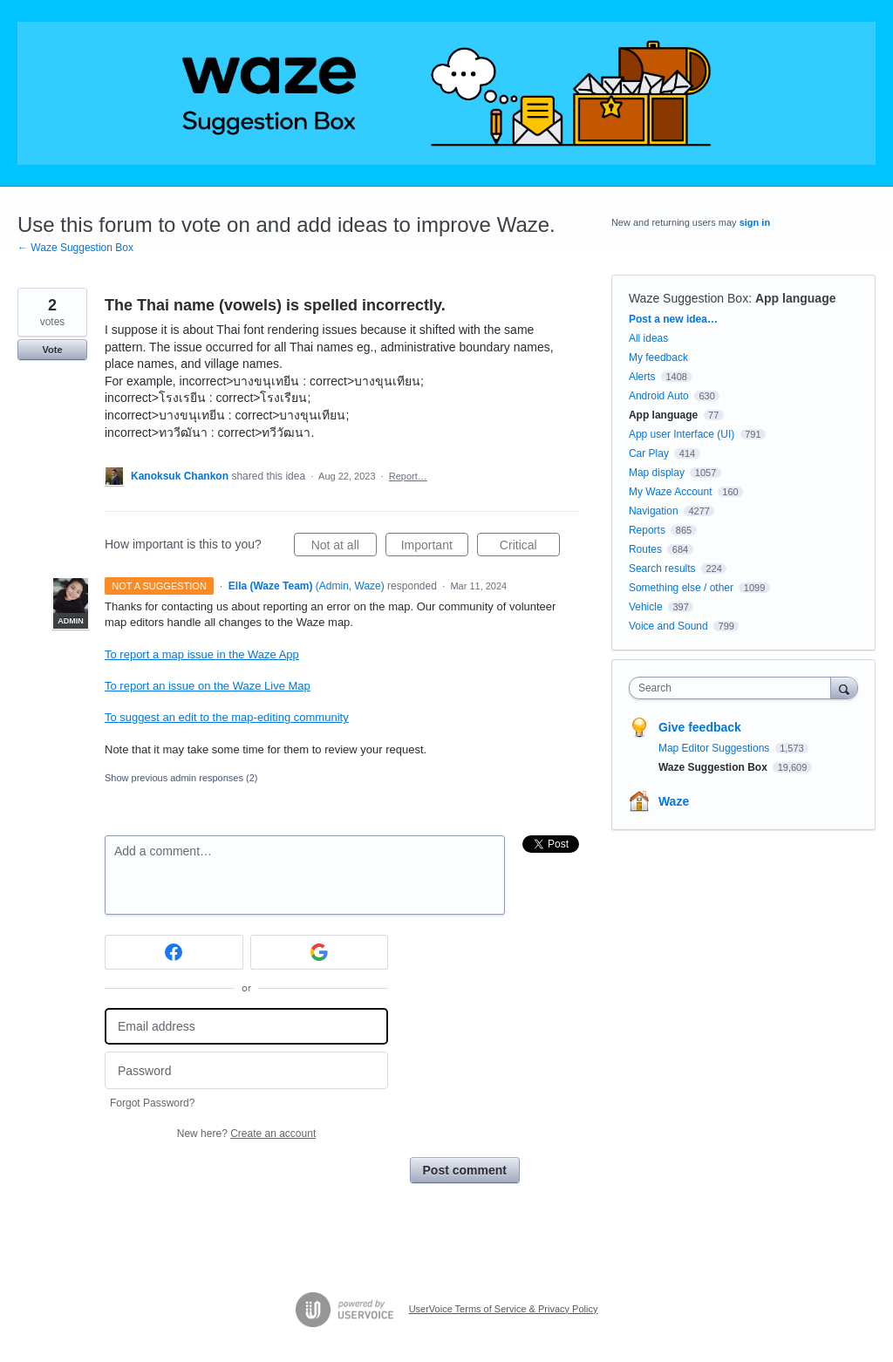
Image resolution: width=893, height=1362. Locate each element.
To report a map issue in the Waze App (202, 654)
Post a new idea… (673, 319)
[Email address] (246, 1026)
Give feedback (699, 727)
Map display (657, 472)
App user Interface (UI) (681, 434)
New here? (246, 1133)
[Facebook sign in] (174, 952)
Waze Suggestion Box (688, 298)
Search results (662, 568)
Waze (673, 801)
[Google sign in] (319, 952)
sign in (755, 222)
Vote (52, 349)
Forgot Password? (152, 1103)
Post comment (465, 1170)
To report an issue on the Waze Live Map (207, 685)
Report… (408, 476)
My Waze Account (670, 492)
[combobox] (733, 688)
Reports (647, 530)
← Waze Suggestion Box (75, 248)
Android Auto (659, 396)
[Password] (246, 1070)
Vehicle (646, 607)
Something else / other (681, 588)
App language (795, 298)
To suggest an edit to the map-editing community (227, 717)
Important (434, 547)
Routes (645, 549)
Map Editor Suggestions (715, 748)
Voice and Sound (668, 626)
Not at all (344, 547)
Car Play (649, 453)
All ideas (648, 338)
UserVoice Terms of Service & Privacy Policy (503, 1309)
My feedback (658, 357)
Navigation (653, 511)
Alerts (642, 377)
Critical (530, 547)
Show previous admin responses (181, 778)
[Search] (844, 687)
